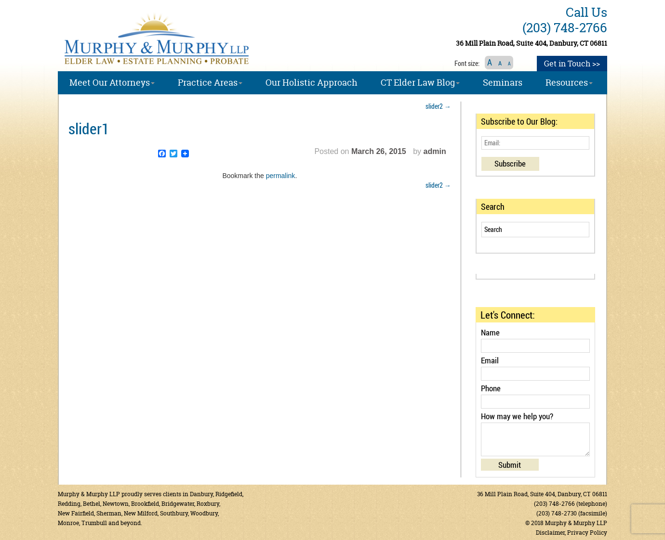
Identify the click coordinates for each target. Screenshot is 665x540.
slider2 (438, 106)
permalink (280, 176)
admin (435, 151)
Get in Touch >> (572, 63)
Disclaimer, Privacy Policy (571, 532)
